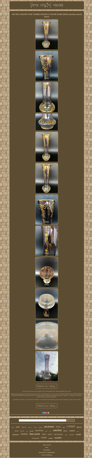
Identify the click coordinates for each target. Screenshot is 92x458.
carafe (78, 434)
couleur (72, 431)
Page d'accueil (46, 445)
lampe (17, 431)
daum (40, 427)
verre (44, 437)
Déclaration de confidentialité (47, 452)
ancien (57, 430)
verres (24, 433)
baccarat (35, 433)
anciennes (58, 434)
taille (50, 434)
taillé (50, 431)
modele (58, 437)
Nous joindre (46, 450)
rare (13, 427)
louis (58, 426)
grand (22, 431)
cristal (71, 426)
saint (18, 427)
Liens (46, 447)
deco (78, 431)
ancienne (49, 426)
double (31, 431)
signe (46, 431)
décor (65, 431)
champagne (35, 438)
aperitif (71, 434)
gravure (30, 427)
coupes (66, 434)
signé (64, 427)
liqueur (79, 427)
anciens (39, 430)
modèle (51, 438)
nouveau (15, 434)
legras (23, 427)
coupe (27, 431)
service (35, 427)
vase (44, 434)
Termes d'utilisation (46, 455)
